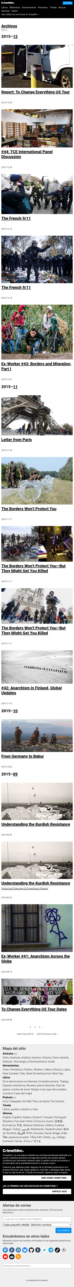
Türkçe (16, 1129)
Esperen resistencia (14, 1085)
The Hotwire (57, 1101)
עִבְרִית (56, 1133)
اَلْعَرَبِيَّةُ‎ (21, 1133)
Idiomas (5, 11)
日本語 (59, 1121)
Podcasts (43, 7)
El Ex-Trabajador (12, 1101)
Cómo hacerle (60, 1057)
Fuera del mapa (23, 1093)
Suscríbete (63, 1230)
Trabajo (64, 1081)
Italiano (27, 1117)
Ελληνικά (39, 1121)
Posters (28, 1069)
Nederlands (37, 1129)
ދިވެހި (53, 1137)
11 (15, 386)
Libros (4, 7)
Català (46, 1137)
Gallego (61, 1137)
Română (11, 1133)
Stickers (38, 1069)
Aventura (15, 1057)
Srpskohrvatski (53, 1129)
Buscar (62, 7)
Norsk (18, 1141)
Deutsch (37, 1117)
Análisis (25, 1057)
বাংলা (29, 1133)
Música (57, 1069)
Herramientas (29, 7)
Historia (46, 1057)
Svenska (38, 1133)
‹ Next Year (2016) (24, 1034)
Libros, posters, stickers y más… (21, 1109)
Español (17, 1117)
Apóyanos (68, 3)
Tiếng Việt (35, 1137)
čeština (49, 1125)
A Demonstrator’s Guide (41, 1061)
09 (15, 774)
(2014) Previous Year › (47, 1034)
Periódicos (16, 1069)
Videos (48, 1069)
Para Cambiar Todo (14, 1073)
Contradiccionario (48, 1081)
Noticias (7, 1061)
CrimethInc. (8, 2)
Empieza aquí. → (61, 1191)
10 (15, 710)
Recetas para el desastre (40, 1085)
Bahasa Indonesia (33, 1125)
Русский (20, 1121)
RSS (15, 1054)
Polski (29, 1121)
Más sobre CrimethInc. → (55, 1178)
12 (15, 36)
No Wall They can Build (35, 1101)
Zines (6, 1069)
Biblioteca (15, 7)
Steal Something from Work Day (44, 1073)
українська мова (19, 1137)
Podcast (7, 1097)
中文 (19, 1125)
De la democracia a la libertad (20, 1081)
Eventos (36, 1057)
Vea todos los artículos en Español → (20, 14)
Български (9, 1125)
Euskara (59, 1125)
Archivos (9, 26)
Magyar (7, 1129)
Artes (6, 1057)
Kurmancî (8, 1141)
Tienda (53, 7)
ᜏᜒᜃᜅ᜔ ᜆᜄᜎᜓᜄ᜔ (32, 1141)
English (7, 1117)
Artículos (8, 1053)
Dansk (48, 1133)
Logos (66, 1069)
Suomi (49, 1121)
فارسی (25, 1129)
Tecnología (19, 1061)
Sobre (15, 11)
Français (48, 1117)
